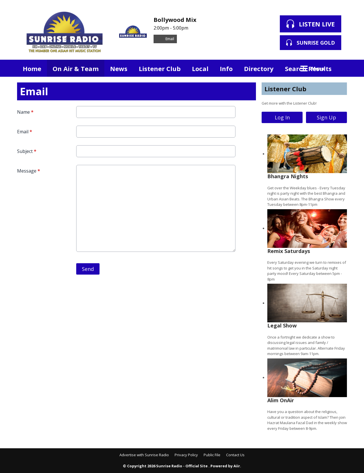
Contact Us (235, 454)
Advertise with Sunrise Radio (144, 454)
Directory (259, 68)
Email (165, 38)
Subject (26, 151)
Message (28, 171)
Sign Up (326, 117)
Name (25, 112)
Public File (212, 454)
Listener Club (160, 68)
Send (88, 268)
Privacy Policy (186, 454)
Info (226, 68)
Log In (282, 117)
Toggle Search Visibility (338, 68)
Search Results (308, 68)
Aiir (236, 465)
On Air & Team (76, 68)
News (118, 68)
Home (32, 68)
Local (200, 68)
